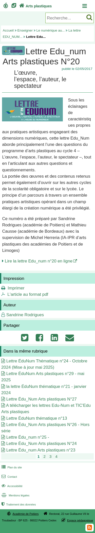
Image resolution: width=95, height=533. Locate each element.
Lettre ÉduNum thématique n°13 (36, 418)
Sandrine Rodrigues (25, 314)
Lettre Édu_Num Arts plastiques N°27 (41, 399)
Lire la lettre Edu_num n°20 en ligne (38, 261)
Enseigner (25, 30)
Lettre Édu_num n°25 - (27, 437)
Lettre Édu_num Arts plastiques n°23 (40, 450)
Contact (9, 476)
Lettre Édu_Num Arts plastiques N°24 (41, 443)
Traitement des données (18, 504)
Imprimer (16, 288)
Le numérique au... (50, 30)
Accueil (8, 30)
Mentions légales (15, 495)
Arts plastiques (35, 6)
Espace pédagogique (80, 520)
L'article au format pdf (27, 294)
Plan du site (11, 467)
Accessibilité (12, 486)
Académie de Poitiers (25, 513)
